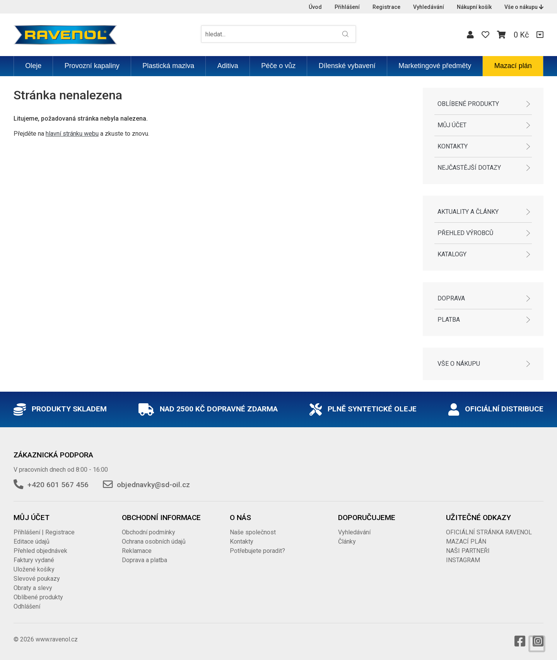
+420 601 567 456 (58, 484)
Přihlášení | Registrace (44, 532)
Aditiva (227, 66)
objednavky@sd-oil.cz (153, 484)
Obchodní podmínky (148, 532)
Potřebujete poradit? (257, 550)
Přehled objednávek (40, 550)
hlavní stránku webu (72, 133)
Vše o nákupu (523, 7)
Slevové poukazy (37, 578)
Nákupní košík (474, 7)
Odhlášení (27, 606)
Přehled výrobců (465, 233)
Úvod (315, 7)
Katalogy (451, 254)
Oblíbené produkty (468, 103)
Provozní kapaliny (92, 66)
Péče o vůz (278, 66)
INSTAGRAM (463, 560)
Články (347, 541)
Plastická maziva (168, 66)
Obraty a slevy (33, 588)
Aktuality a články (468, 211)
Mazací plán (513, 66)
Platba (448, 319)
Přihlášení (347, 7)
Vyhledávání (428, 7)
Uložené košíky (34, 569)
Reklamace (137, 550)
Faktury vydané (34, 560)
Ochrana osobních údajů (154, 541)
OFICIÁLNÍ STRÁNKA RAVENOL (489, 532)
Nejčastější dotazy (469, 167)
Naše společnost (253, 532)
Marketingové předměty (434, 66)
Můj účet (451, 125)
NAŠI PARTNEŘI (468, 550)
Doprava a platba (144, 560)
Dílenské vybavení (347, 66)
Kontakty (452, 146)
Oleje (33, 66)
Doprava (451, 298)
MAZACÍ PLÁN (466, 541)
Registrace (386, 7)
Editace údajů (32, 541)
